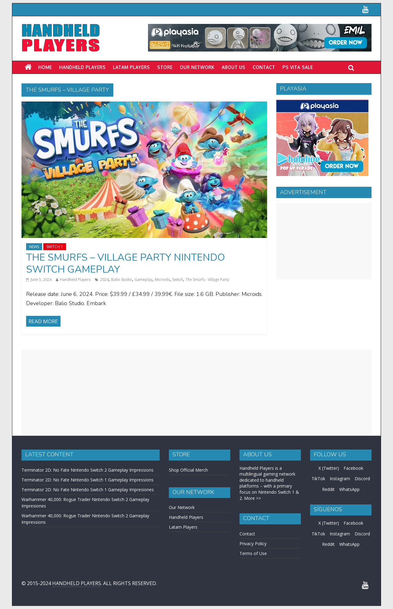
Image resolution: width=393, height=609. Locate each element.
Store (165, 67)
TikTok (318, 478)
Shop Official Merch (188, 470)
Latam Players (183, 527)
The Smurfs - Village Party (207, 279)
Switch (177, 279)
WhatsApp (349, 489)
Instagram (340, 478)
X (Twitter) (328, 468)
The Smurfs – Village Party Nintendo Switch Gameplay (125, 263)
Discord (362, 478)
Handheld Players (82, 67)
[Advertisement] (324, 241)
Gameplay (143, 279)
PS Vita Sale (297, 67)
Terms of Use (253, 553)
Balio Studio (121, 279)
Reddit (328, 489)
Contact (264, 67)
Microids (162, 279)
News (34, 246)
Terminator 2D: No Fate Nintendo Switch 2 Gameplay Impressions (87, 470)
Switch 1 (54, 246)
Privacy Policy (253, 543)
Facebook (353, 468)
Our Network (197, 67)
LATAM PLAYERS (131, 67)
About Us (233, 67)
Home (45, 67)
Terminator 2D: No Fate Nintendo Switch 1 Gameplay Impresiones (87, 489)
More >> (252, 498)
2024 (104, 279)
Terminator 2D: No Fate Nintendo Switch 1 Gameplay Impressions (87, 480)
